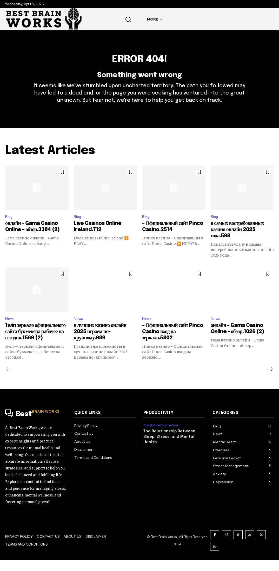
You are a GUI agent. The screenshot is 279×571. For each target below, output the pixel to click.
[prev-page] (9, 381)
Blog (9, 226)
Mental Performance (160, 436)
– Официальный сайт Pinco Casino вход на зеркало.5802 (172, 343)
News (10, 329)
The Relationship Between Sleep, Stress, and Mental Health (167, 447)
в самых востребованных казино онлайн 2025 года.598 (237, 240)
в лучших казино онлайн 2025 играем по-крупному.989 (100, 343)
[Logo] (36, 426)
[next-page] (269, 381)
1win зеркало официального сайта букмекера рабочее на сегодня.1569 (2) (35, 343)
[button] (128, 19)
